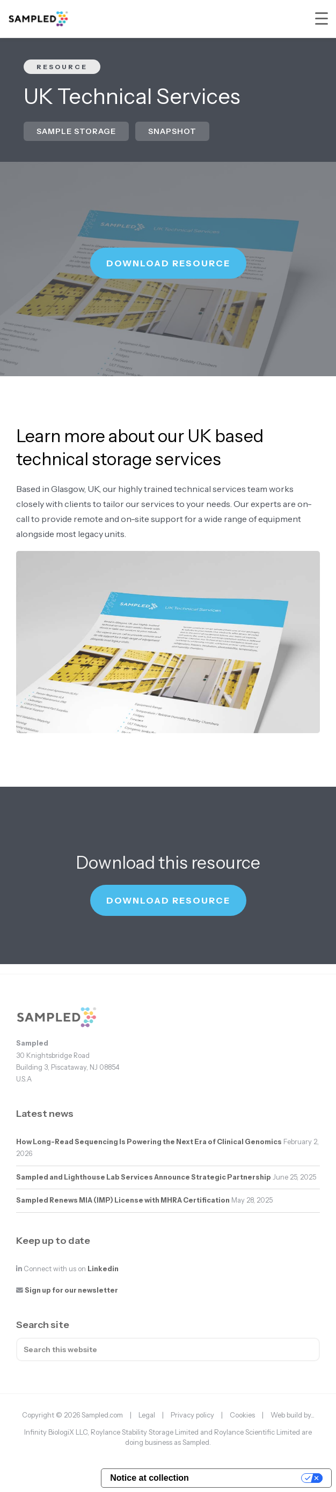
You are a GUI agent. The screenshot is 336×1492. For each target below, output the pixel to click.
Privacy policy (192, 1415)
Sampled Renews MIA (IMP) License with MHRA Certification (123, 1200)
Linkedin (103, 1269)
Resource (61, 67)
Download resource (168, 263)
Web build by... (293, 1415)
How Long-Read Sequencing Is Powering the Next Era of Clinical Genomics (149, 1142)
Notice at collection (149, 1477)
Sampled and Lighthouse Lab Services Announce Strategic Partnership (143, 1177)
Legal (146, 1415)
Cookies (242, 1415)
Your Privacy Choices (250, 1477)
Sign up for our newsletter (71, 1290)
